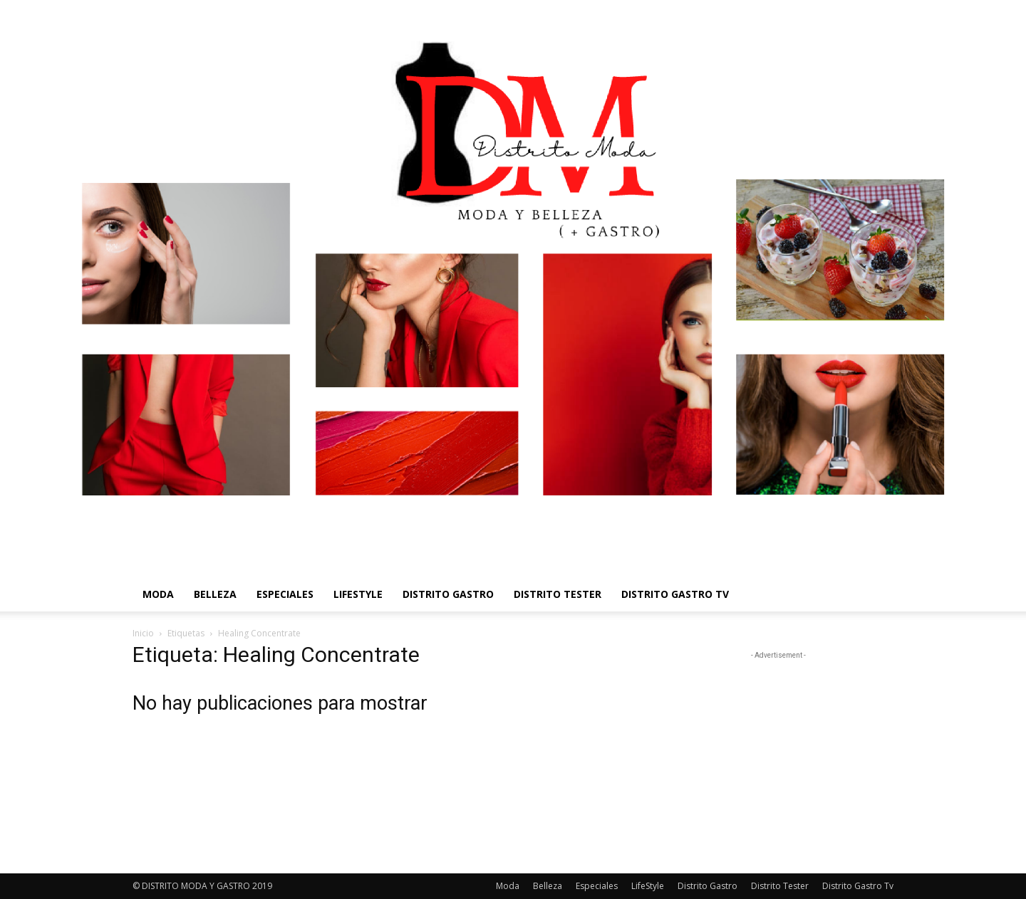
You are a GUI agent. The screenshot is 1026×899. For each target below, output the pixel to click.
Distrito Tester (557, 594)
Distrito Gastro (448, 594)
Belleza (215, 594)
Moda (158, 594)
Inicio (143, 633)
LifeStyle (358, 594)
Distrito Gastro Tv (675, 594)
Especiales (285, 594)
